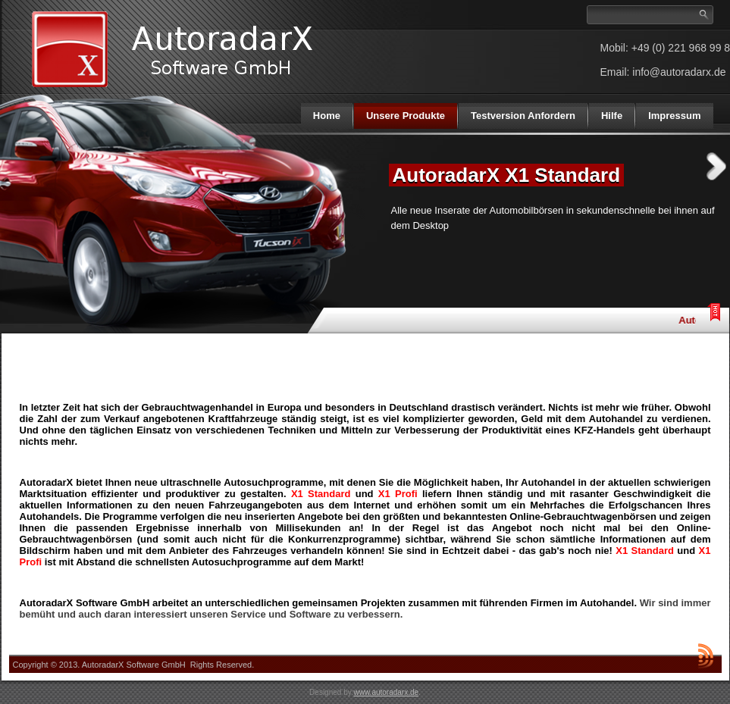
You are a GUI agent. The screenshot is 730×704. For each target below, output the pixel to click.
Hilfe (611, 115)
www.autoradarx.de (385, 692)
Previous (360, 166)
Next (716, 166)
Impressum (674, 115)
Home (326, 115)
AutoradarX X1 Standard (507, 175)
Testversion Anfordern (523, 115)
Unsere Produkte (405, 115)
